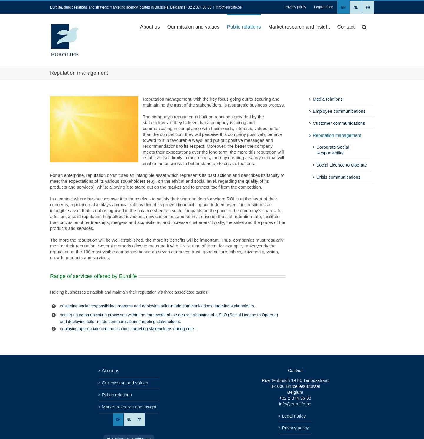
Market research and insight (129, 406)
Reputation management (337, 135)
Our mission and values (125, 382)
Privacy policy (295, 427)
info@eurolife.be (229, 7)
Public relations (117, 394)
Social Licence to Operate (341, 164)
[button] (364, 26)
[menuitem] (343, 7)
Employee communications (339, 111)
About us (110, 370)
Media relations (328, 99)
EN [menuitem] (118, 419)
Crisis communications (338, 176)
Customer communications (339, 123)
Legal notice (294, 415)
